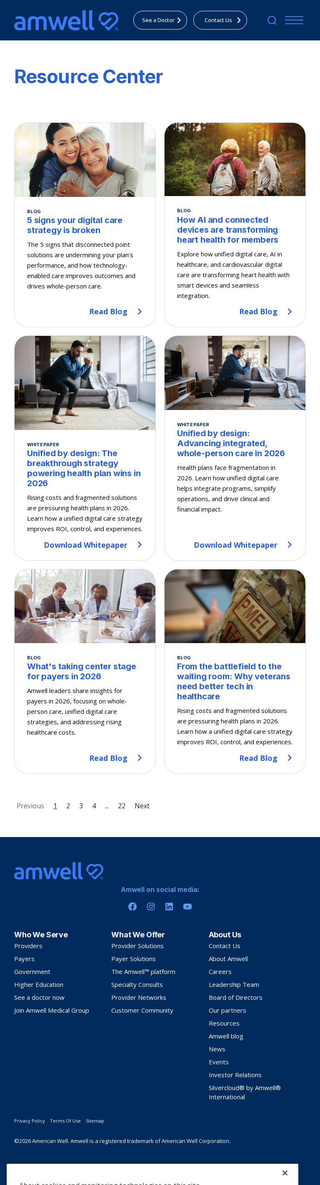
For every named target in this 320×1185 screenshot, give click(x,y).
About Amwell (228, 958)
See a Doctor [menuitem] (164, 20)
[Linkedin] (169, 906)
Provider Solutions (137, 946)
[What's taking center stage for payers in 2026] (85, 671)
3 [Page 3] (81, 805)
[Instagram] (151, 906)
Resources (224, 1023)
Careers (220, 971)
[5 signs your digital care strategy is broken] (85, 225)
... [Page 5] (107, 805)
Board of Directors (235, 997)
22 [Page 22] (121, 805)
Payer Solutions (133, 958)
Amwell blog (226, 1036)
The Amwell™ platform (143, 971)
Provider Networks (138, 997)
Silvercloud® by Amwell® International (245, 1092)
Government (32, 971)
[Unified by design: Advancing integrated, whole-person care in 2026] (235, 448)
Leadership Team (234, 984)
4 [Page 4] (94, 805)
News (217, 1049)
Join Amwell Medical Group (51, 1010)
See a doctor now (39, 997)
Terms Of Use (65, 1121)
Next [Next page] (142, 805)
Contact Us (224, 946)
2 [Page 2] (68, 805)
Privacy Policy (29, 1121)
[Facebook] (132, 906)
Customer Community (142, 1010)
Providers (28, 946)
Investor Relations (235, 1075)
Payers (24, 958)
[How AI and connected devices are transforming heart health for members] (235, 225)
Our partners (227, 1010)
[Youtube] (187, 906)
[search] (272, 20)
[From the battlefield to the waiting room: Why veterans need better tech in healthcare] (235, 671)
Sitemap (95, 1121)
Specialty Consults (137, 984)
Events (219, 1062)
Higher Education (38, 984)
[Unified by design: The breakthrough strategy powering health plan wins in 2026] (85, 448)
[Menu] (292, 20)
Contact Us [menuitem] (225, 20)
